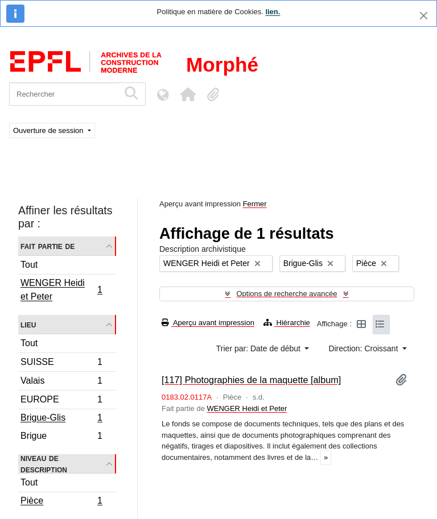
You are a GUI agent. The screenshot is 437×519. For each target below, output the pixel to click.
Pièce (61, 502)
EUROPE (61, 401)
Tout (29, 264)
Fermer (255, 204)
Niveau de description (43, 464)
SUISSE (61, 363)
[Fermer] (423, 16)
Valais (61, 382)
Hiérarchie (286, 322)
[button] (187, 94)
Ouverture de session (49, 130)
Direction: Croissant (364, 348)
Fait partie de (47, 245)
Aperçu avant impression (208, 322)
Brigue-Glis (61, 419)
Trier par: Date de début (259, 348)
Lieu (28, 324)
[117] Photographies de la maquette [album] (251, 380)
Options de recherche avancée (286, 293)
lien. (272, 11)
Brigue (61, 437)
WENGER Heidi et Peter (61, 289)
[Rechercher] (64, 94)
